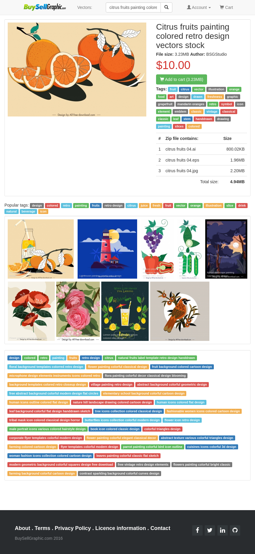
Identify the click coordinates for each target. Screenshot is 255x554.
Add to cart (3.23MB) (181, 79)
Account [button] (199, 7)
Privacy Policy (73, 528)
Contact (160, 528)
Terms (42, 528)
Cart (226, 7)
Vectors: (84, 7)
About (22, 528)
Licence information (120, 528)
